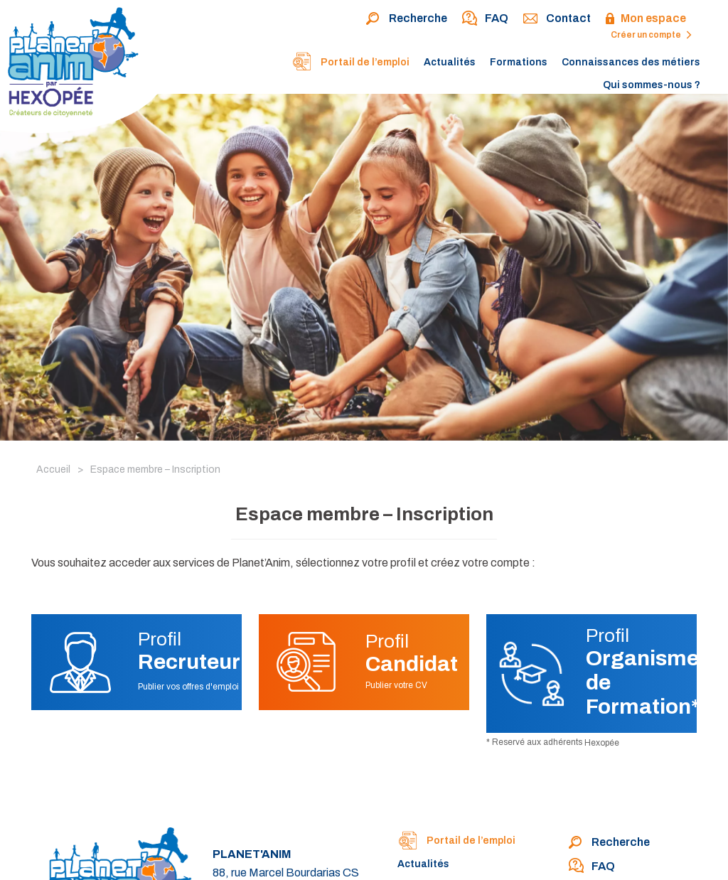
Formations (518, 62)
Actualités (450, 62)
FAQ (484, 19)
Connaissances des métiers (631, 62)
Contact (557, 19)
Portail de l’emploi (350, 63)
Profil (189, 651)
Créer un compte (651, 35)
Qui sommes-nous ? (651, 85)
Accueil (53, 469)
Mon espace (645, 19)
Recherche (406, 19)
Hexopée (601, 743)
